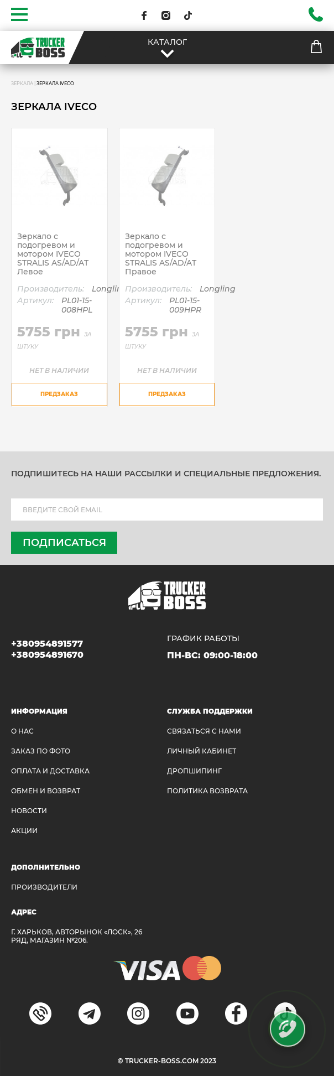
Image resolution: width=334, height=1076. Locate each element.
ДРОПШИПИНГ (194, 771)
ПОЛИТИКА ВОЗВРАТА (207, 791)
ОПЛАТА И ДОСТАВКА (50, 771)
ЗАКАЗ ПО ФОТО (40, 751)
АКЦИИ (24, 831)
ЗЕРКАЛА (22, 83)
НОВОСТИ (29, 811)
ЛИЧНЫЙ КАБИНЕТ (201, 751)
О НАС (22, 731)
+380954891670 (47, 654)
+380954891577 (47, 643)
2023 (208, 1061)
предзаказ (59, 394)
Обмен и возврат (45, 791)
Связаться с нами (204, 731)
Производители (44, 887)
